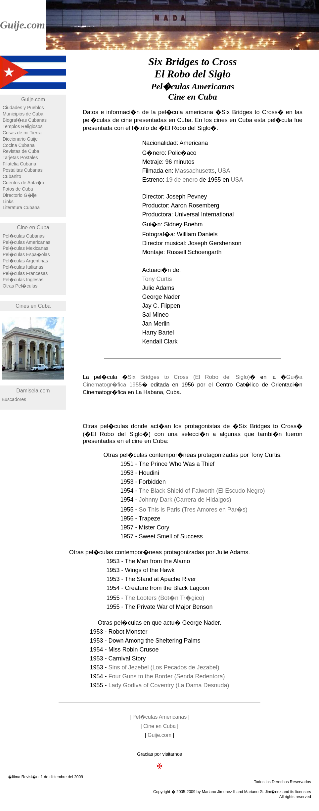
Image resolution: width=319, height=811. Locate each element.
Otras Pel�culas (20, 286)
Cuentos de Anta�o (23, 182)
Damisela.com (33, 390)
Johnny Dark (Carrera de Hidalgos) (185, 499)
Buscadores (14, 399)
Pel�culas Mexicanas (25, 248)
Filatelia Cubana (19, 163)
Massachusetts (194, 170)
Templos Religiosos (23, 126)
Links (8, 201)
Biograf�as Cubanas (25, 120)
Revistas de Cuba (21, 151)
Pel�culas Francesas (25, 273)
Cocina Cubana (19, 145)
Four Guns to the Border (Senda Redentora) (166, 676)
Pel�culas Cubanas (24, 236)
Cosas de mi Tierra (22, 132)
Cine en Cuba (33, 227)
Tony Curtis (157, 279)
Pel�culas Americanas (26, 242)
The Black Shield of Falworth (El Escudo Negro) (202, 490)
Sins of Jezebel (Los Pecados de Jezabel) (163, 667)
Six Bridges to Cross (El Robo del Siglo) (189, 377)
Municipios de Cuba (23, 113)
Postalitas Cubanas (23, 170)
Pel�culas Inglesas (23, 279)
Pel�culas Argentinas (25, 260)
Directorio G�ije (20, 195)
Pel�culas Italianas (23, 267)
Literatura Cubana (21, 207)
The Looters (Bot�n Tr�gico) (164, 598)
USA (224, 170)
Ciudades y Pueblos (23, 107)
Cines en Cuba (33, 306)
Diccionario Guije (20, 139)
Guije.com (22, 25)
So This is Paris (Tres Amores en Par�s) (193, 509)
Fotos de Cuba (18, 189)
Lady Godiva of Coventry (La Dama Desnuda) (168, 685)
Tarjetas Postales (20, 157)
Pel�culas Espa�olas (26, 254)
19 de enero (182, 179)
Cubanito (12, 176)
